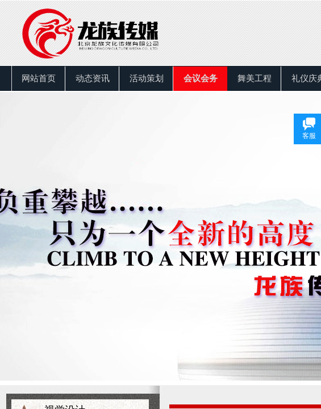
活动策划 (147, 78)
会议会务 (201, 78)
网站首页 (39, 78)
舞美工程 (254, 78)
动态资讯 (93, 78)
